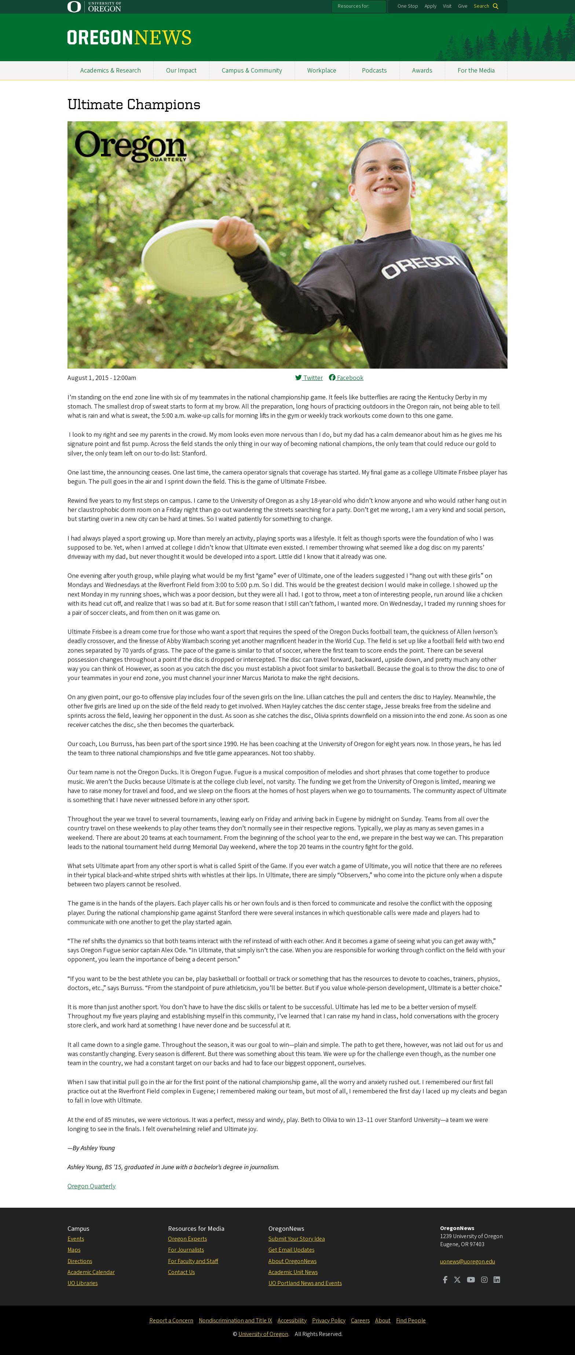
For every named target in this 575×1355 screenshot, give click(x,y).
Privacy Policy (328, 1321)
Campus (78, 1228)
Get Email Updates (291, 1250)
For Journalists (186, 1250)
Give (463, 6)
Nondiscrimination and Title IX (235, 1321)
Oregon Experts (187, 1239)
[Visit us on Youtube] (471, 1281)
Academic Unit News (293, 1272)
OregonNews (286, 1228)
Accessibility (292, 1321)
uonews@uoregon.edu (467, 1262)
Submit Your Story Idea (296, 1239)
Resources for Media (196, 1228)
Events (75, 1239)
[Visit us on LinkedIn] (497, 1281)
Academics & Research (110, 70)
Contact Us (181, 1272)
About (383, 1321)
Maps (73, 1250)
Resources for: (353, 6)
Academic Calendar (91, 1272)
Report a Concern (171, 1321)
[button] (287, 366)
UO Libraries (82, 1283)
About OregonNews (292, 1261)
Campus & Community (252, 70)
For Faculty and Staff (193, 1261)
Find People (411, 1321)
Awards (422, 70)
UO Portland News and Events (305, 1283)
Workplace (321, 70)
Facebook (346, 378)
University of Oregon (263, 1334)
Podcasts (374, 70)
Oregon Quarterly (91, 1186)
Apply (430, 6)
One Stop (408, 6)
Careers (360, 1321)
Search (481, 6)
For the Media (476, 70)
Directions (79, 1261)
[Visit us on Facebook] (445, 1281)
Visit (447, 6)
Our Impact (181, 70)
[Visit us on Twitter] (457, 1281)
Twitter (309, 378)
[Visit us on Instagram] (484, 1281)
